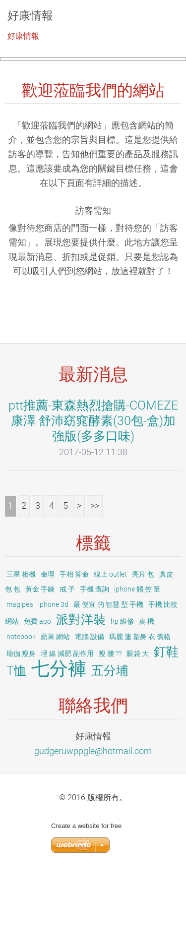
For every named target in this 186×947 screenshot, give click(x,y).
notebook (21, 709)
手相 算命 (74, 647)
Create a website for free (86, 898)
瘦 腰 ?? (110, 726)
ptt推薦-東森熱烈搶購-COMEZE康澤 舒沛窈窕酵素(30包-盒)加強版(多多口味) (93, 493)
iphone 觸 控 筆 (137, 662)
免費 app (37, 694)
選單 (159, 22)
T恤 (16, 743)
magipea (19, 677)
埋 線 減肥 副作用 (67, 726)
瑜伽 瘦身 (21, 726)
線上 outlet (110, 647)
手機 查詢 (94, 662)
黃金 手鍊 (40, 662)
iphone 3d (53, 677)
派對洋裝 (81, 692)
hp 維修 (122, 694)
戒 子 (67, 662)
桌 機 (146, 694)
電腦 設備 (89, 709)
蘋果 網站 (55, 709)
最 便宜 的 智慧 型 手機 (108, 677)
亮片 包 (143, 647)
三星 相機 (21, 647)
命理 (48, 647)
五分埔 (109, 743)
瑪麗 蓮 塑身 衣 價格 (140, 709)
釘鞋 (166, 724)
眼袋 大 (137, 726)
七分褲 (58, 741)
